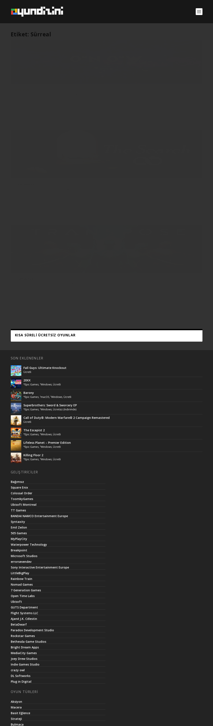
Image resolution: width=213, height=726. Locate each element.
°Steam (101, 99)
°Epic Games (31, 195)
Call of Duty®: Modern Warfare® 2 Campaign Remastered (66, 229)
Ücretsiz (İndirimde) (64, 220)
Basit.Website (125, 718)
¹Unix (45, 99)
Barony (28, 204)
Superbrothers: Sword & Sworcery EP (50, 216)
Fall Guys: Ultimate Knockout (44, 179)
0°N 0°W (22, 94)
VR (196, 99)
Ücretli (19, 103)
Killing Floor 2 (33, 266)
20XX (27, 191)
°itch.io (36, 99)
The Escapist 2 (34, 241)
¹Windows (55, 99)
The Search (90, 94)
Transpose (155, 94)
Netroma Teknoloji (98, 718)
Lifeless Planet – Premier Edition (47, 254)
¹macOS (44, 208)
